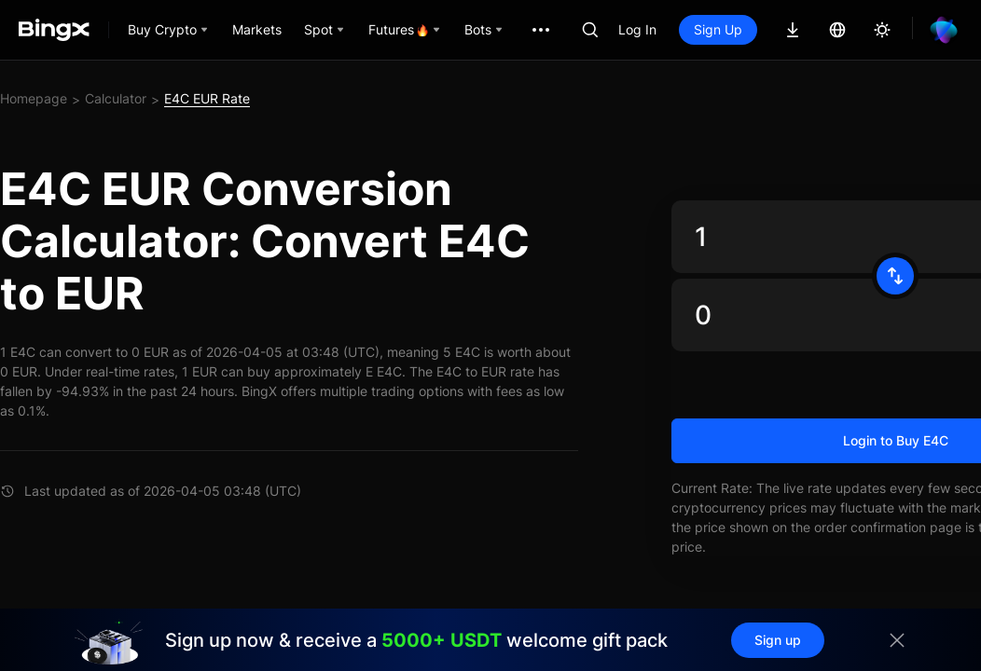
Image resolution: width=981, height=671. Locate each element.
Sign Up (718, 29)
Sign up (777, 640)
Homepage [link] (33, 98)
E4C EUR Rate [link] (207, 98)
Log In (637, 29)
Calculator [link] (115, 98)
